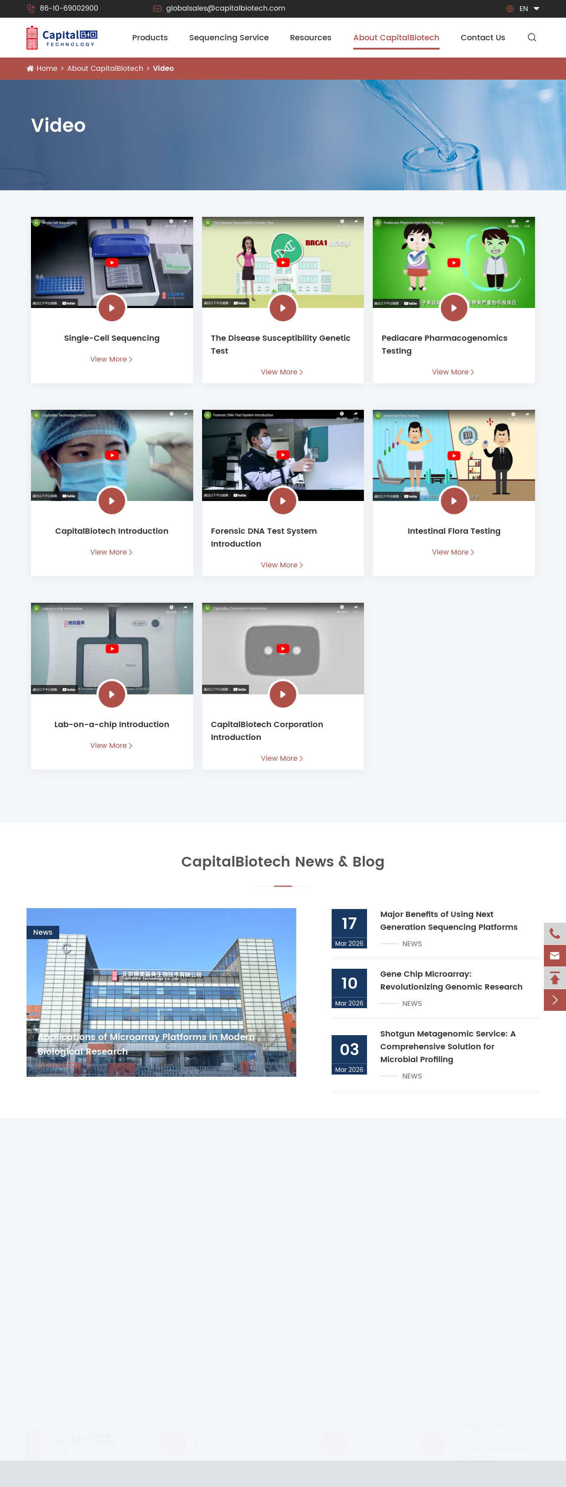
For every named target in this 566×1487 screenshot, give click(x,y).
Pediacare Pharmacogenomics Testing (445, 345)
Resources (311, 37)
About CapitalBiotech (396, 37)
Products (150, 37)
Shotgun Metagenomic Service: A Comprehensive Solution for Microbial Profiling (448, 1047)
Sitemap (465, 1473)
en (524, 9)
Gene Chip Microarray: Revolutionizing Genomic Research (451, 981)
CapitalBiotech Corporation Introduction (267, 731)
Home (47, 68)
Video (163, 68)
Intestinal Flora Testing (454, 531)
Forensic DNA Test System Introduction (264, 538)
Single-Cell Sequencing (112, 338)
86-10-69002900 (62, 8)
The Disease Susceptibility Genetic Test (281, 345)
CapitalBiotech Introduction (111, 531)
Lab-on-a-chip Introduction (111, 724)
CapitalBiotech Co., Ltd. (106, 1473)
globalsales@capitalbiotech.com (219, 8)
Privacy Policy (517, 1473)
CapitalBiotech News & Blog (283, 867)
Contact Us (483, 37)
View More (112, 359)
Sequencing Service (229, 37)
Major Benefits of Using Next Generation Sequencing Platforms (449, 921)
